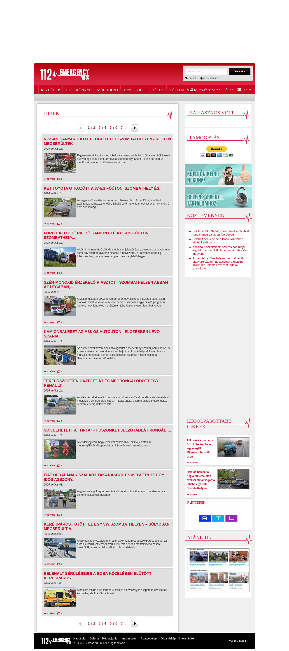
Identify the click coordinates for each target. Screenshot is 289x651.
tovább (51, 179)
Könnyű (84, 89)
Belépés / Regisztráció (205, 89)
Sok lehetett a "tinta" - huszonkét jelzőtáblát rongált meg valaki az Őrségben (220, 232)
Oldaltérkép (210, 78)
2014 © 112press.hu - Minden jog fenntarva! (99, 643)
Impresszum (129, 638)
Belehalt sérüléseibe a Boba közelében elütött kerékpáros (97, 575)
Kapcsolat (79, 638)
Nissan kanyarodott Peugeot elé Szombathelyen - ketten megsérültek (107, 141)
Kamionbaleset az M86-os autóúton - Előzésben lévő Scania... (102, 334)
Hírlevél (245, 89)
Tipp (127, 89)
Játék (158, 89)
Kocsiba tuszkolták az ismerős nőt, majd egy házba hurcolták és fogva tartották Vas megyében (220, 250)
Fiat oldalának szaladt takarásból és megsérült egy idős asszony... (104, 477)
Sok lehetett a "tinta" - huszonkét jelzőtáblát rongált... (107, 430)
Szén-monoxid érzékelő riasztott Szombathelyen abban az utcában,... (106, 284)
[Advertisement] (144, 31)
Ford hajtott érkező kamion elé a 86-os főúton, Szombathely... (96, 235)
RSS (229, 89)
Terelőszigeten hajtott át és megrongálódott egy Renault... (101, 383)
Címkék (193, 78)
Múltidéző (107, 89)
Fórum (208, 89)
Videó (141, 89)
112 (67, 89)
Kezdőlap (50, 89)
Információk (186, 638)
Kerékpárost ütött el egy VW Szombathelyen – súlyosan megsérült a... (107, 526)
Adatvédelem (149, 638)
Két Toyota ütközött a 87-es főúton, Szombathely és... (103, 188)
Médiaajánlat (110, 638)
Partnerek (196, 502)
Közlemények (183, 89)
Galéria (94, 638)
